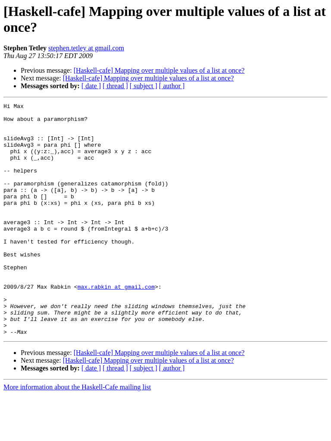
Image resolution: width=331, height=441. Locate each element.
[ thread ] (115, 85)
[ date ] (91, 85)
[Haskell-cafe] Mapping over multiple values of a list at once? (159, 70)
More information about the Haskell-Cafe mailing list (77, 433)
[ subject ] (143, 85)
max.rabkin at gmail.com (116, 324)
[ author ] (172, 85)
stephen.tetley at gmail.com (86, 48)
